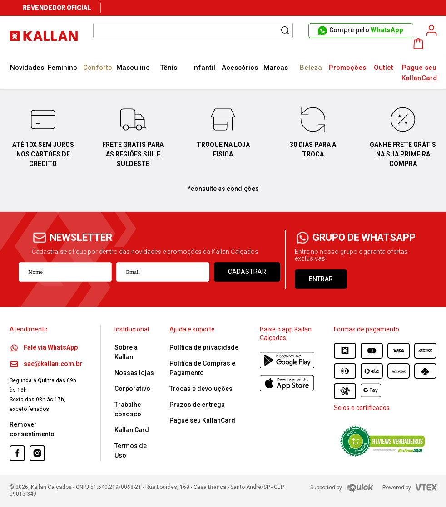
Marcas (275, 67)
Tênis (168, 67)
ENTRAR (321, 279)
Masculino (133, 67)
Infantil (203, 67)
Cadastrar (247, 271)
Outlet (383, 67)
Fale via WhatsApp (44, 347)
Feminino (62, 67)
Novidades (27, 67)
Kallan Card (131, 430)
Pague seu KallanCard (419, 72)
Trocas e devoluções (201, 388)
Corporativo (132, 388)
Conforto (97, 67)
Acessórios (240, 67)
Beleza (311, 67)
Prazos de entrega (197, 404)
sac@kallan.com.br (46, 363)
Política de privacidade (203, 347)
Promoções (347, 67)
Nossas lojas (134, 372)
